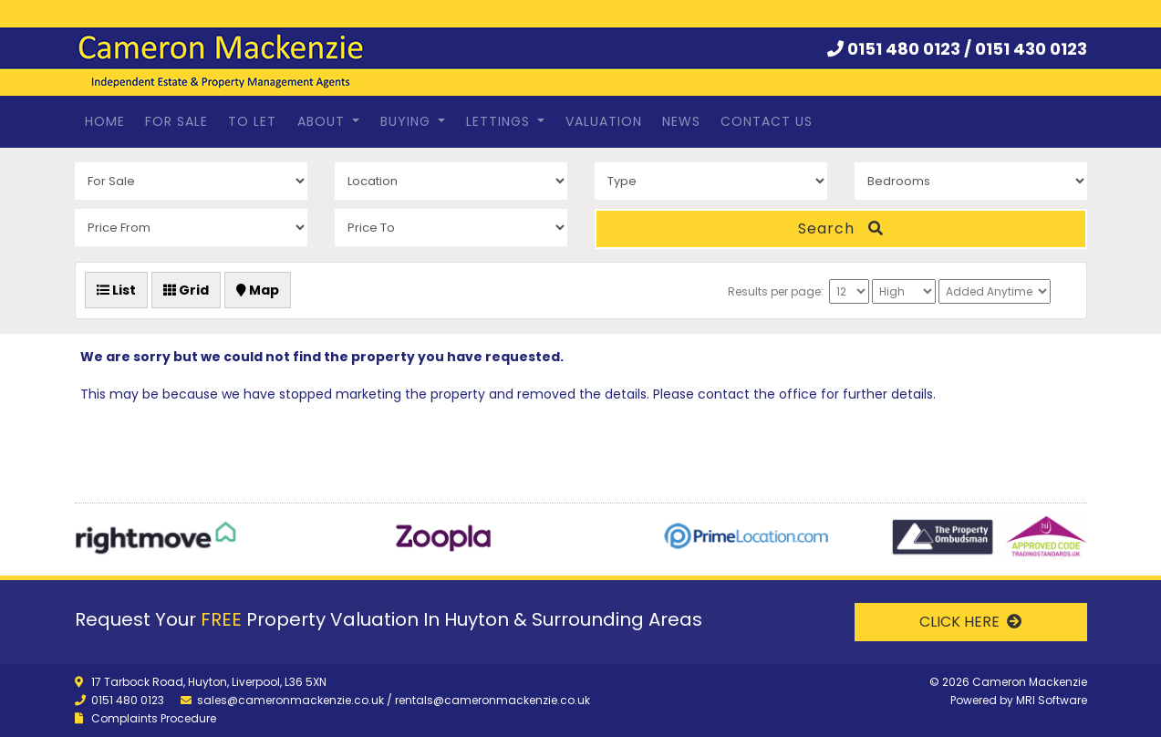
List (116, 290)
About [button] (323, 121)
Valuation (603, 121)
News (681, 121)
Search (841, 228)
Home (105, 121)
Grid (186, 290)
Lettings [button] (500, 121)
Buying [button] (407, 121)
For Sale (176, 121)
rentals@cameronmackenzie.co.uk (492, 700)
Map (257, 290)
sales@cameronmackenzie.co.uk (290, 700)
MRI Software (1051, 700)
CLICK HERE (970, 621)
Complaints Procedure (153, 718)
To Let (252, 121)
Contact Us (766, 121)
